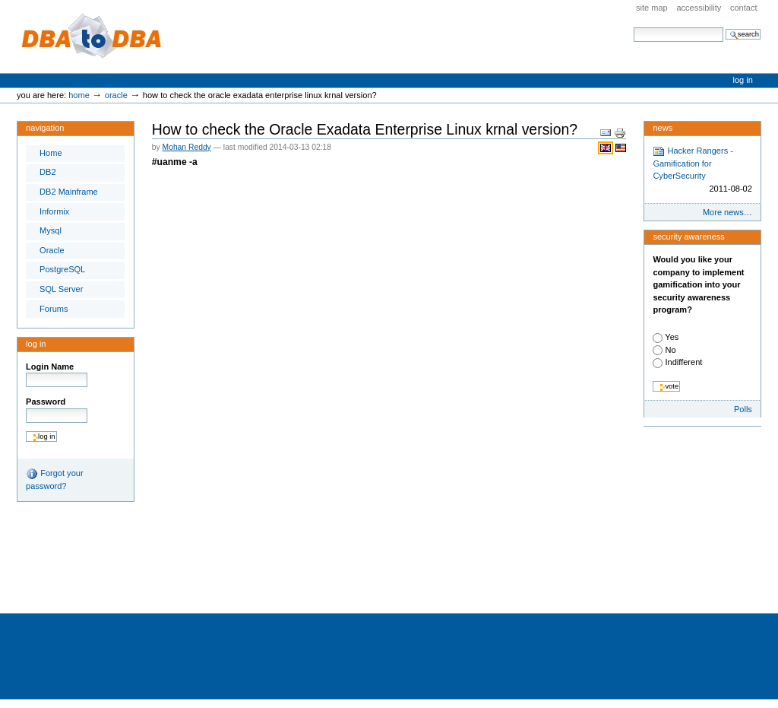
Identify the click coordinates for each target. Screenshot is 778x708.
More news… (727, 212)
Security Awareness (688, 236)
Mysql (51, 230)
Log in (743, 79)
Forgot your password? (54, 479)
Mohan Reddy (187, 147)
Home (79, 95)
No (670, 349)
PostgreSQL (62, 269)
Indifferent (683, 362)
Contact (743, 7)
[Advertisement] (276, 562)
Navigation (45, 127)
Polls (743, 409)
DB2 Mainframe (69, 191)
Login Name (50, 366)
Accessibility (698, 7)
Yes (671, 336)
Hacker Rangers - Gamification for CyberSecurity (702, 170)
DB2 (47, 171)
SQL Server (61, 289)
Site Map (652, 7)
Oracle (116, 95)
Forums (54, 308)
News (662, 127)
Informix (54, 211)
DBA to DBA (92, 36)
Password (45, 401)
